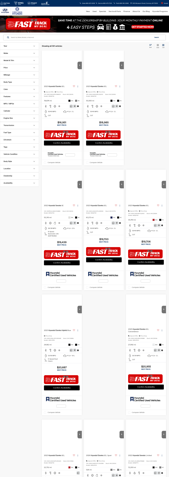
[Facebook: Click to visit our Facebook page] (10, 456)
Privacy (71, 470)
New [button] (88, 11)
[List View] (163, 46)
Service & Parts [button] (115, 11)
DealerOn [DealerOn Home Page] (59, 470)
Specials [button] (102, 11)
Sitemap (65, 470)
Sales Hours (83, 422)
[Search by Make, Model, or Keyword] (81, 37)
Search (156, 37)
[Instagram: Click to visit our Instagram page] (24, 456)
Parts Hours (83, 457)
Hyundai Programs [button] (160, 11)
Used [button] (94, 11)
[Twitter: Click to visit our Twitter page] (15, 456)
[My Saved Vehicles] (164, 3)
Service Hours (83, 453)
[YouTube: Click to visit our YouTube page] (19, 456)
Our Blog (146, 11)
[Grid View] (157, 46)
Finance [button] (126, 11)
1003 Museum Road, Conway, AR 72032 (144, 3)
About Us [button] (136, 11)
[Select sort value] (151, 46)
